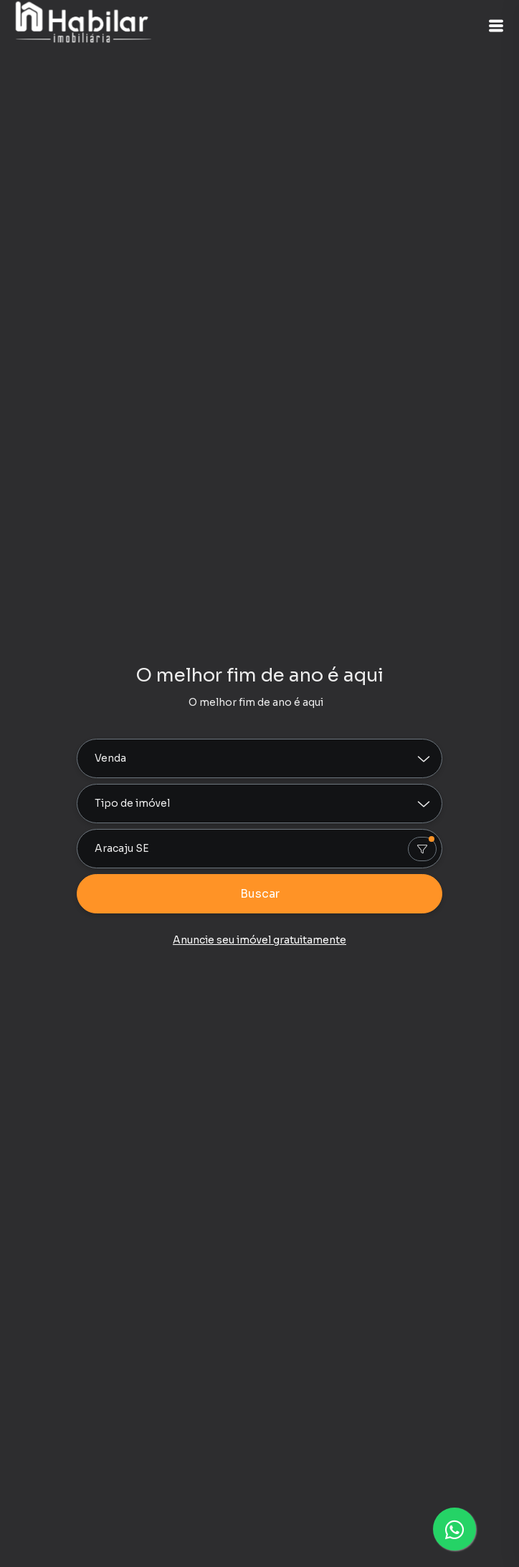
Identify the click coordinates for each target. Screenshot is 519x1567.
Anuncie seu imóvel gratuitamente (259, 939)
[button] (496, 26)
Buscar (260, 893)
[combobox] (259, 848)
